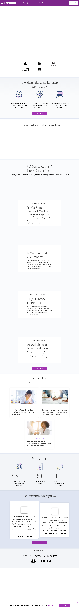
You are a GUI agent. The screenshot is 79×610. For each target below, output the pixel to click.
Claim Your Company (44, 8)
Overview (15, 8)
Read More (51, 605)
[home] (9, 4)
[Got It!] (64, 605)
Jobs (28, 3)
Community (21, 3)
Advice (35, 3)
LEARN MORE (62, 8)
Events (41, 3)
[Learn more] (39, 32)
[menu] (2, 1)
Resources (27, 8)
